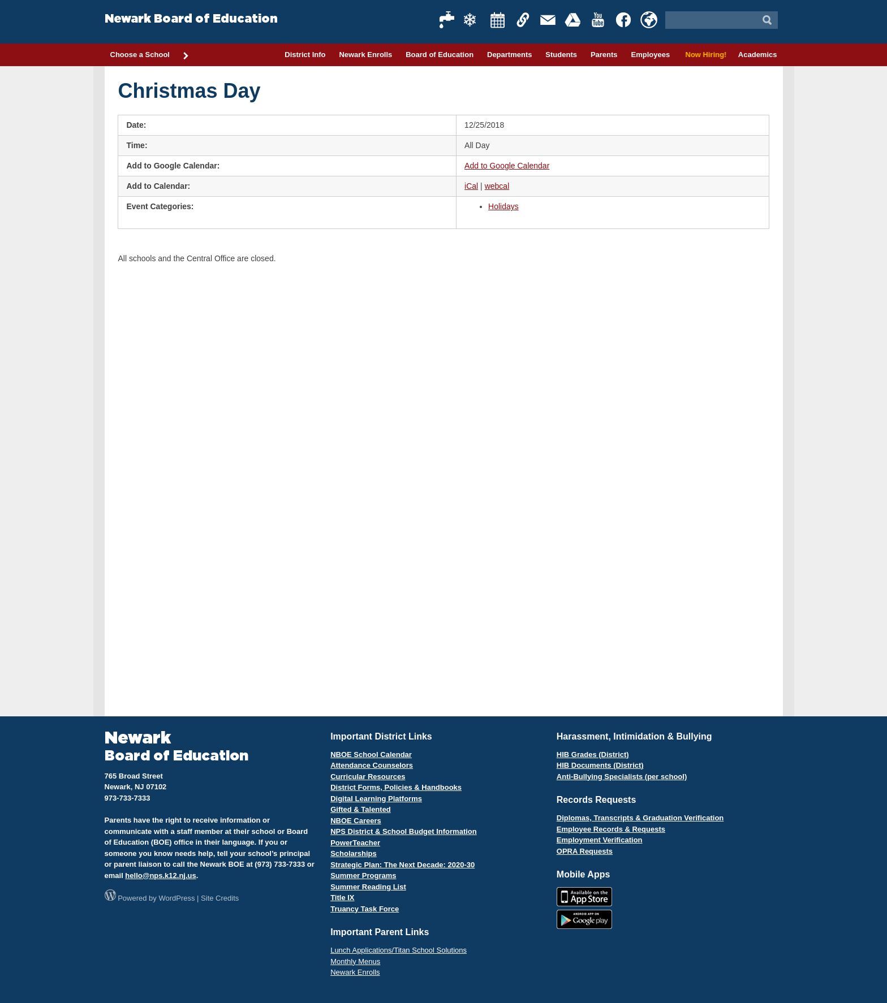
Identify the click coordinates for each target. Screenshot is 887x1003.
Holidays (503, 206)
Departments (509, 54)
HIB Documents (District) (600, 765)
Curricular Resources (367, 776)
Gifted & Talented (360, 809)
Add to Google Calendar (506, 165)
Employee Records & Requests (611, 829)
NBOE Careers (355, 820)
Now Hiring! (704, 54)
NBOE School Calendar (371, 754)
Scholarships (353, 853)
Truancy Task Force (364, 909)
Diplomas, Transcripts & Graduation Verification (640, 818)
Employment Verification (600, 840)
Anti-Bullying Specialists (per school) (622, 776)
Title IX (342, 897)
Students (561, 54)
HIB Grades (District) (593, 754)
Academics (757, 54)
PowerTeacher (355, 842)
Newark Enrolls (365, 54)
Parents (604, 54)
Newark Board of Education (191, 19)
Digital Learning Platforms (376, 798)
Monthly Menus (355, 961)
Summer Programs (363, 875)
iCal (471, 186)
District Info (305, 54)
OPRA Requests (585, 851)
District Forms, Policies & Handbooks (396, 787)
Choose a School (150, 55)
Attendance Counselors (371, 765)
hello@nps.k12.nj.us (160, 875)
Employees (650, 54)
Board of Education (439, 54)
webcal (497, 186)
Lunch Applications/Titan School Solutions (398, 950)
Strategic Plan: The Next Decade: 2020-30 (402, 865)
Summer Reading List (368, 887)
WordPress (176, 898)
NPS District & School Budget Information (403, 831)
